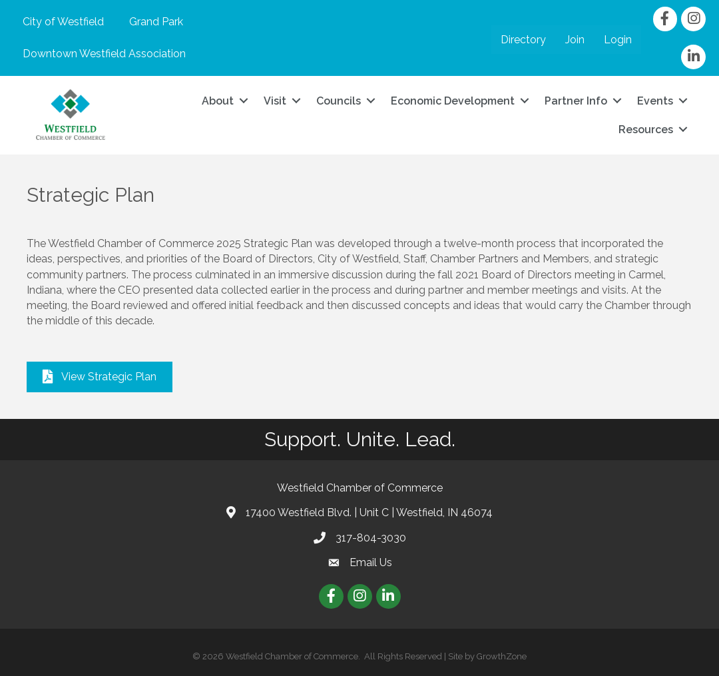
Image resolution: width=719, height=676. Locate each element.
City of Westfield (63, 21)
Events (655, 101)
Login (618, 39)
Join (575, 39)
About (218, 101)
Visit (275, 101)
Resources (645, 129)
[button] (99, 377)
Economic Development (453, 101)
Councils (338, 101)
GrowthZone (502, 656)
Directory (523, 39)
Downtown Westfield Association (104, 53)
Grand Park (156, 21)
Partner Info (576, 101)
